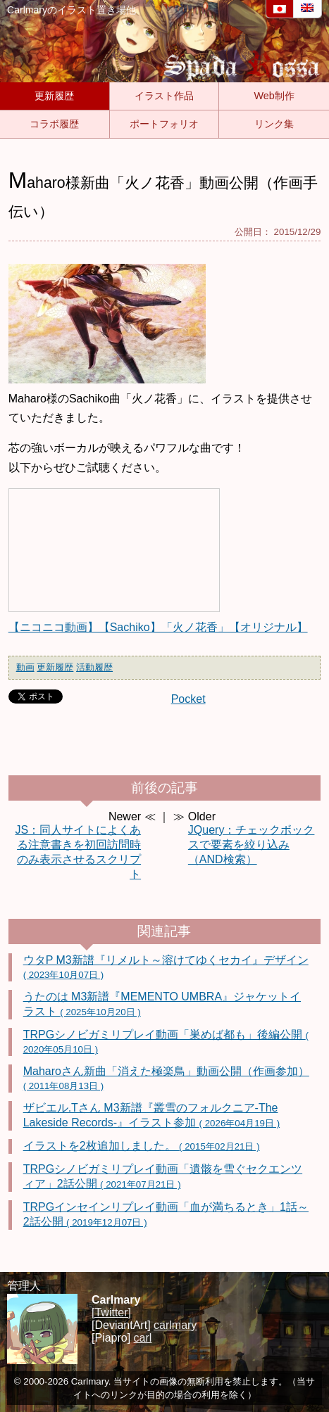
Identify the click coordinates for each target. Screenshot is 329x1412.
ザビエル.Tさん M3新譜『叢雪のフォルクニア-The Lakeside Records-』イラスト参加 (151, 1115)
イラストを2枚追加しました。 (141, 1146)
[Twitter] (111, 1312)
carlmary (175, 1325)
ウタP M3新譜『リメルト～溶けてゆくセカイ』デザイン (166, 967)
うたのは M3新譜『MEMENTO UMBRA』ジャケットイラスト (162, 1004)
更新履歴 (54, 95)
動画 (25, 667)
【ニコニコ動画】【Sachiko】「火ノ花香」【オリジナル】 (158, 627)
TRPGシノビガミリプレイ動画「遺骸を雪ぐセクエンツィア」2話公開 (162, 1176)
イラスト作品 (164, 95)
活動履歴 (94, 667)
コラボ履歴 (54, 123)
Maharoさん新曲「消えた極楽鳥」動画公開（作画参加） (166, 1078)
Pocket (188, 699)
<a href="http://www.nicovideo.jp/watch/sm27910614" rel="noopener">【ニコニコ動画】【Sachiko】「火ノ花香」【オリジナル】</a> (114, 550)
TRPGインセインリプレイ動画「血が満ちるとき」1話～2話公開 (166, 1214)
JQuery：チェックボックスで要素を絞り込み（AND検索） (251, 844)
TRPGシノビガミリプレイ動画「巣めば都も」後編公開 (166, 1042)
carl (143, 1338)
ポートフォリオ (164, 123)
